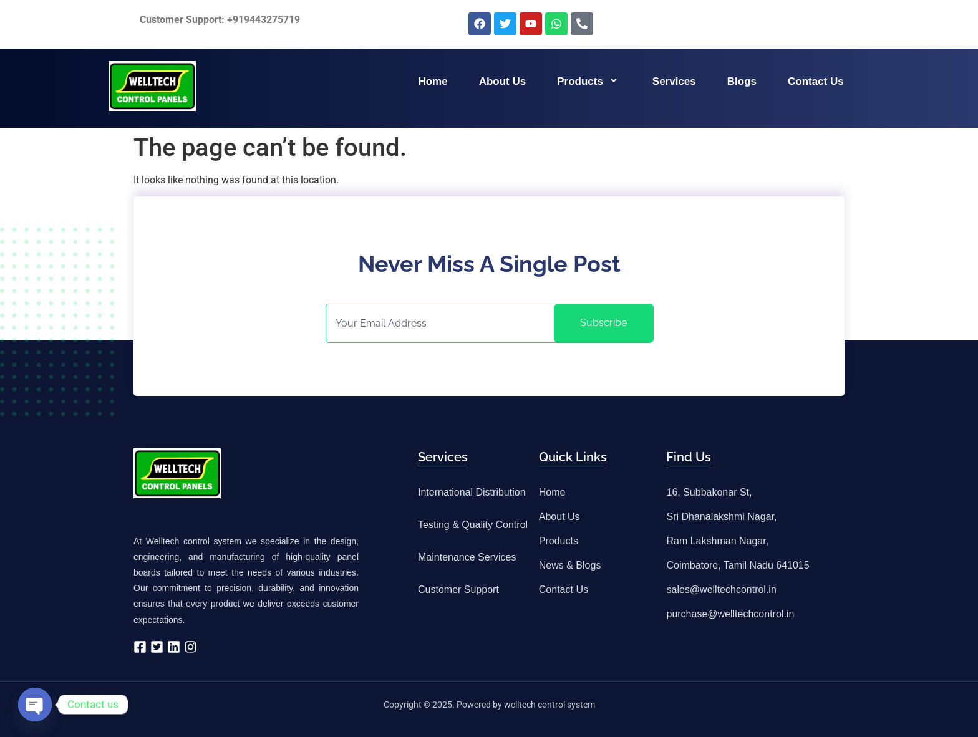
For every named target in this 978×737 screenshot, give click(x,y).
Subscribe (603, 323)
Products (589, 81)
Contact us (816, 81)
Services (674, 81)
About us (502, 81)
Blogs (742, 81)
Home (432, 81)
